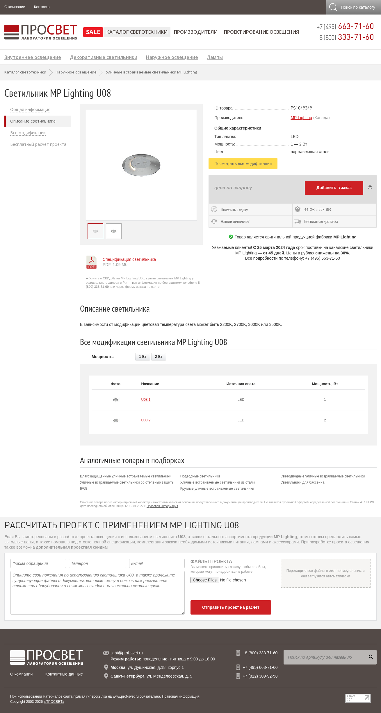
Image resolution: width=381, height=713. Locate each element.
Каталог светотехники (137, 32)
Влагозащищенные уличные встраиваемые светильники (125, 476)
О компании (14, 7)
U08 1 (146, 400)
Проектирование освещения (261, 32)
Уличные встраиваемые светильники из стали (217, 482)
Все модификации (28, 132)
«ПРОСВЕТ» (54, 702)
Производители (196, 32)
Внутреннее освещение (32, 56)
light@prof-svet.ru (127, 653)
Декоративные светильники (103, 56)
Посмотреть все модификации (243, 163)
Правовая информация (162, 506)
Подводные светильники (200, 476)
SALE (93, 32)
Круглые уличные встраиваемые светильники (217, 488)
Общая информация (30, 109)
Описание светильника (33, 121)
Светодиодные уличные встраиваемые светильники (322, 476)
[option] (141, 165)
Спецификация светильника (129, 259)
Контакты (42, 7)
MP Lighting (301, 117)
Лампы (215, 56)
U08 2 (146, 420)
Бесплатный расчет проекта (38, 144)
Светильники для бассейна (302, 482)
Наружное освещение (172, 56)
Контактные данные (64, 674)
